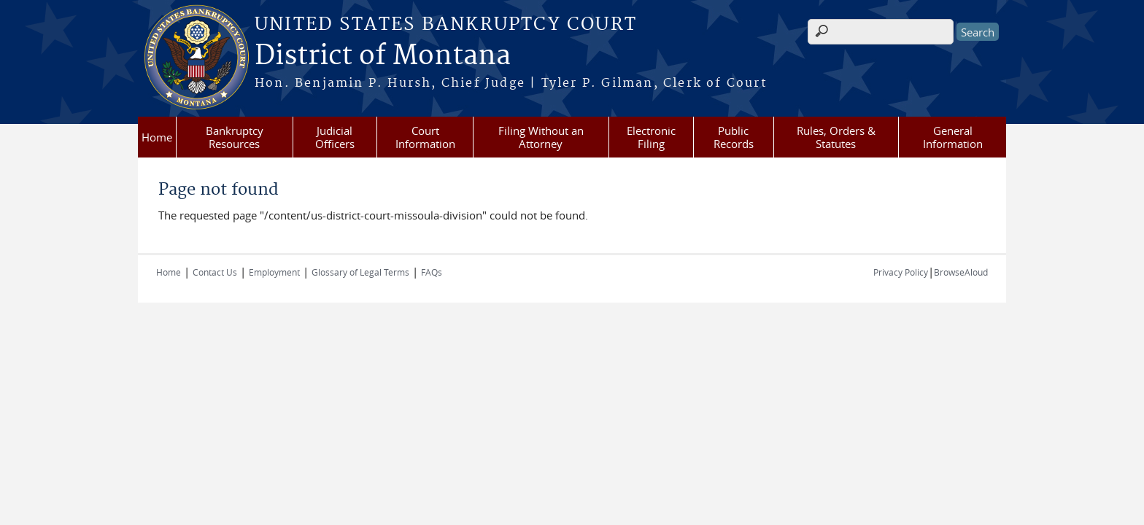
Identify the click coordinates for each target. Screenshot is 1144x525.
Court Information (425, 137)
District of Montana (383, 56)
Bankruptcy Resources (234, 137)
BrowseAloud (961, 272)
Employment (274, 272)
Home (157, 137)
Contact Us (215, 272)
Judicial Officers (335, 137)
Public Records (734, 137)
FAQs (431, 272)
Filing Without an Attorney (541, 137)
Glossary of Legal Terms (360, 272)
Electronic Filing (651, 137)
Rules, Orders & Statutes (836, 137)
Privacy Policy (900, 272)
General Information (953, 137)
